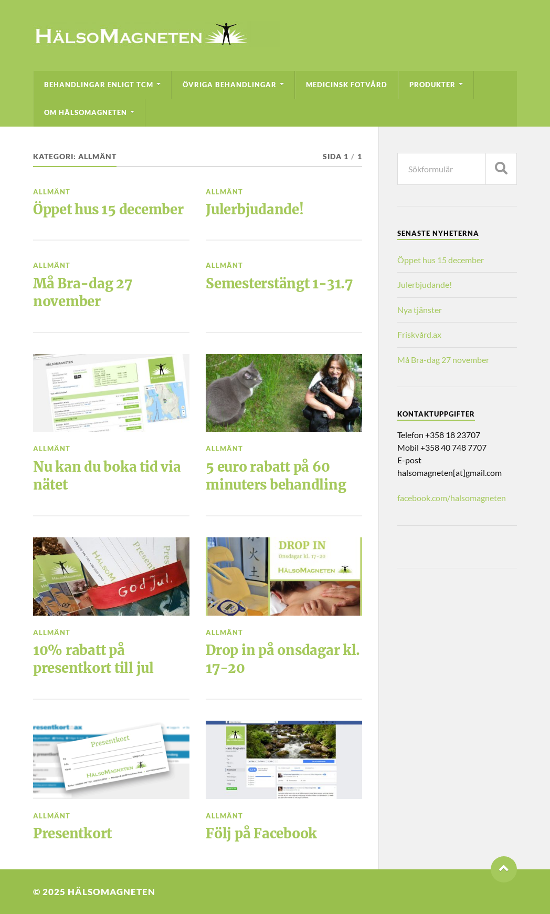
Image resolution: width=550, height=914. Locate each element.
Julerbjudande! (254, 209)
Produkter (432, 84)
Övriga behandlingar (230, 84)
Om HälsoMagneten (85, 112)
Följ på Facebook (261, 833)
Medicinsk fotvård (346, 84)
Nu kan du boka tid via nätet (107, 476)
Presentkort (72, 833)
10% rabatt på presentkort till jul (93, 659)
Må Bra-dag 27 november (82, 292)
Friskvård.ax (419, 334)
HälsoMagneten (111, 891)
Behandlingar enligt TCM (98, 84)
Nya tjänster (419, 310)
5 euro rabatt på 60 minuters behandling (276, 476)
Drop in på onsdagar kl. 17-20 (283, 659)
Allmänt (51, 192)
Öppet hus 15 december (108, 209)
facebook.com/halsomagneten (451, 498)
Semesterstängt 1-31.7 (279, 283)
